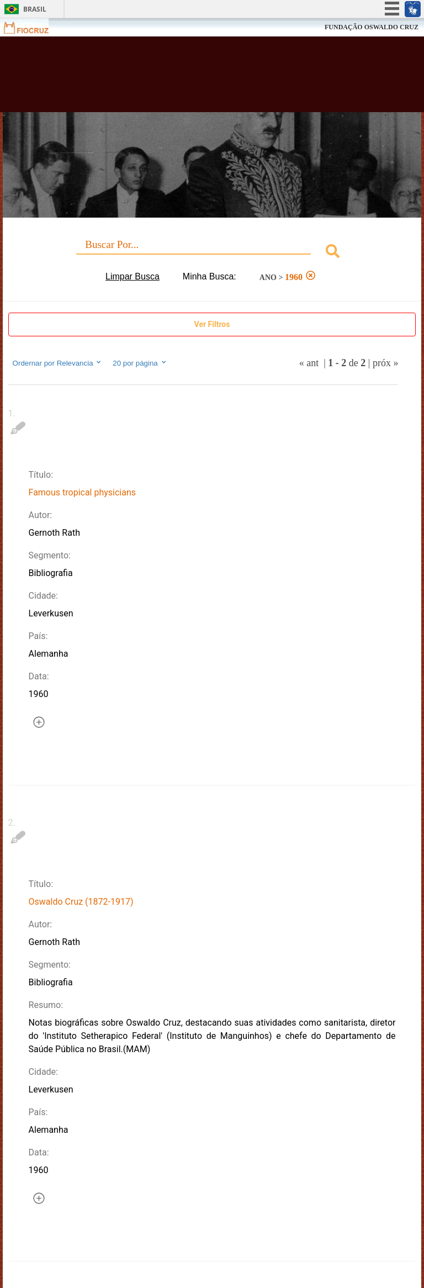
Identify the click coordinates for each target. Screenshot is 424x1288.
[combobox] (212, 252)
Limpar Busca (132, 276)
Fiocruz (33, 27)
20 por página (140, 362)
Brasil (34, 9)
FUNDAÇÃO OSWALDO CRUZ (371, 27)
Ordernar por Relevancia (58, 362)
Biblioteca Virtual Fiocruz (185, 78)
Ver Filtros (212, 324)
